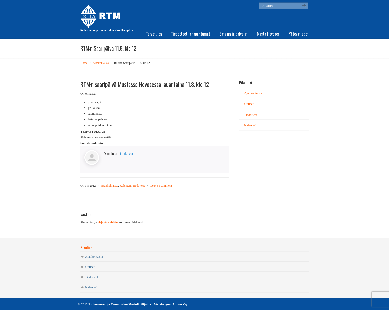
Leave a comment (161, 185)
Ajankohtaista (101, 63)
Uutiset (249, 104)
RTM (102, 14)
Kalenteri (125, 185)
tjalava (126, 153)
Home (84, 63)
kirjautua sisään (107, 222)
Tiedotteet (138, 185)
